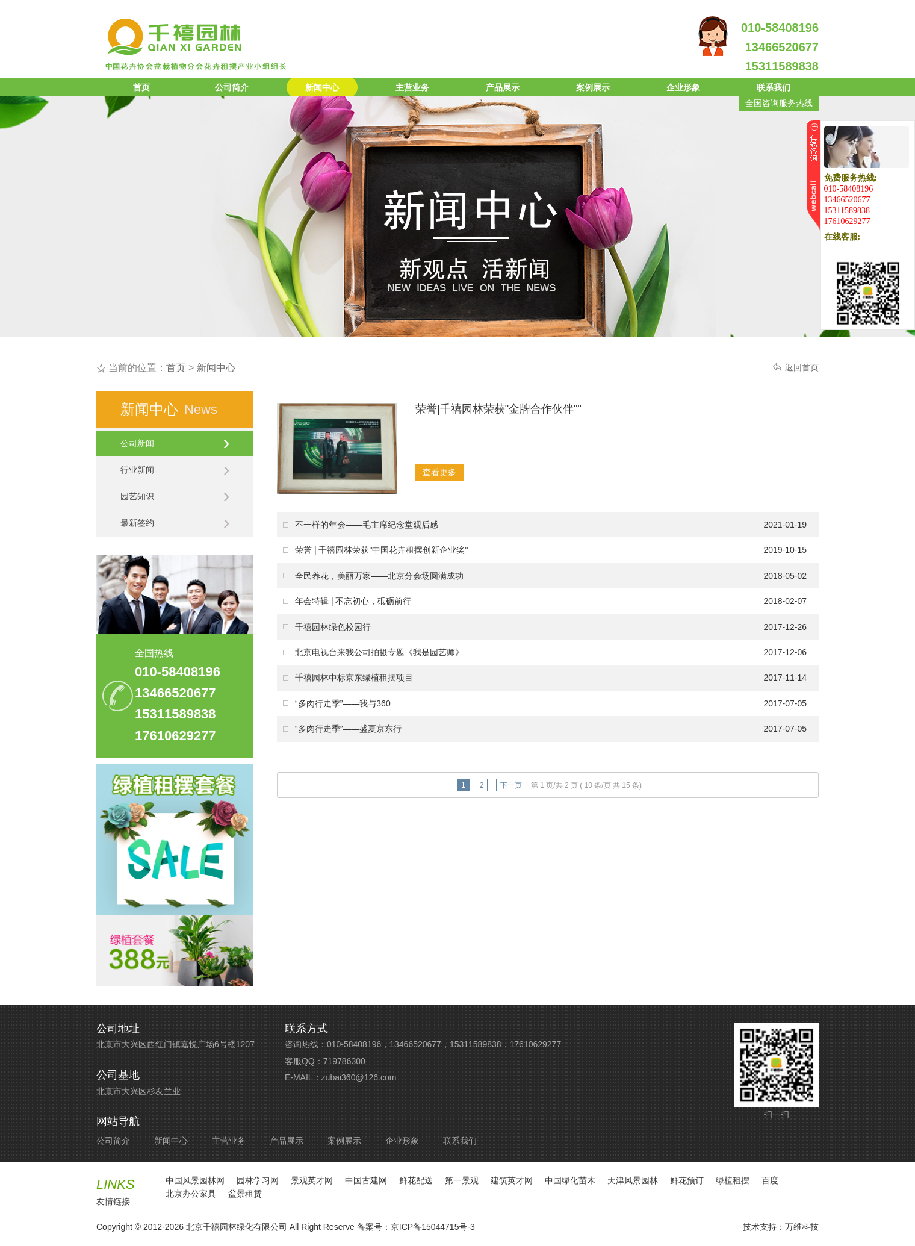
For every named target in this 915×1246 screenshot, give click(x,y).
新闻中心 (322, 87)
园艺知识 (175, 496)
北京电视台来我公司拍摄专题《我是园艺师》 (379, 652)
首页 (141, 87)
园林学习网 (258, 1180)
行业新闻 (175, 470)
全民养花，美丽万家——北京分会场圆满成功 (379, 576)
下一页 (511, 785)
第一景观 (462, 1180)
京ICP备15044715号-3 (433, 1227)
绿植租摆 (732, 1180)
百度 (769, 1180)
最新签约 (175, 523)
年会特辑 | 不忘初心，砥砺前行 (353, 601)
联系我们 (773, 87)
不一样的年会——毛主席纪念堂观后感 (366, 524)
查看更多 (439, 472)
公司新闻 (175, 443)
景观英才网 (312, 1180)
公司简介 (232, 87)
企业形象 (683, 87)
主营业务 (412, 87)
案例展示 (593, 87)
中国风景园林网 (195, 1180)
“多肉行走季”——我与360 (343, 703)
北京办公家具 (191, 1193)
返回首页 (802, 367)
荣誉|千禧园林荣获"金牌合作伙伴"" (498, 409)
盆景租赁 (245, 1193)
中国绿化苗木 (570, 1180)
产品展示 (503, 87)
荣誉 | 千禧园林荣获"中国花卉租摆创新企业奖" (381, 550)
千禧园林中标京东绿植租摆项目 (354, 677)
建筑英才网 (512, 1180)
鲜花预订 (687, 1180)
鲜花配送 (416, 1180)
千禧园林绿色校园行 (333, 627)
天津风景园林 (632, 1180)
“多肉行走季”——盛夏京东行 (348, 729)
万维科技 (802, 1227)
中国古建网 (366, 1180)
